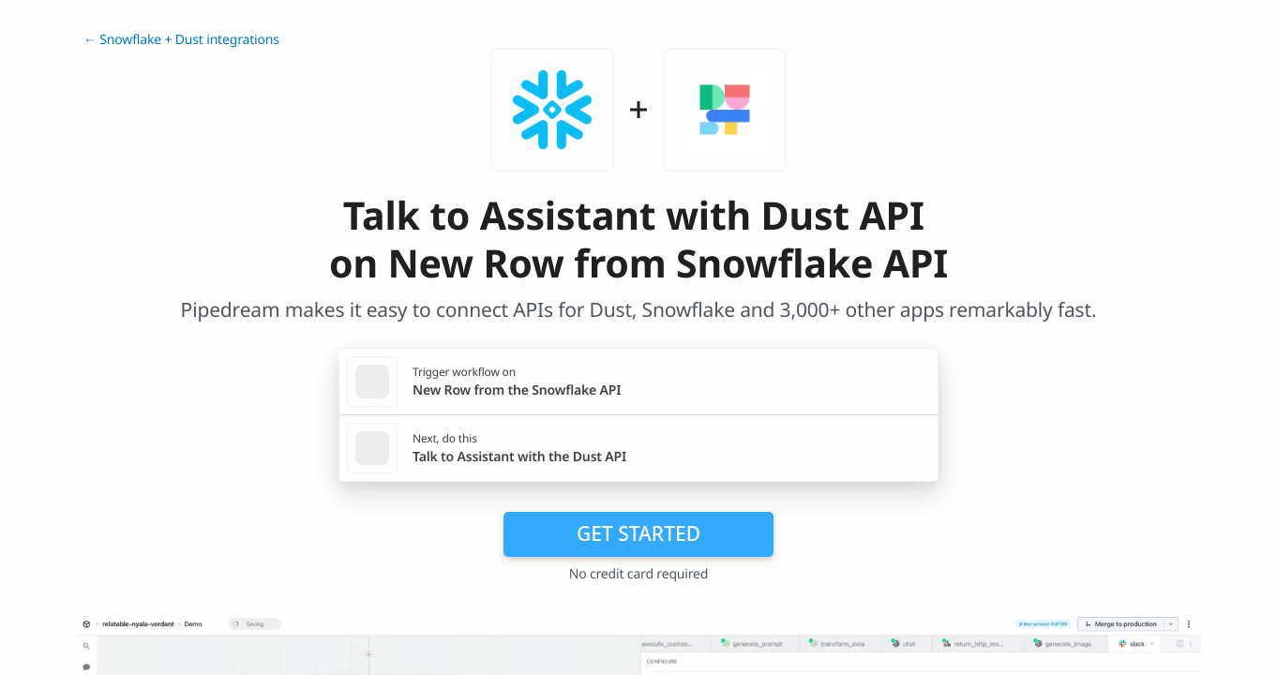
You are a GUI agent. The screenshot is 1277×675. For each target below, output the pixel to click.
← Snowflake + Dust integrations (181, 40)
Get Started (638, 533)
